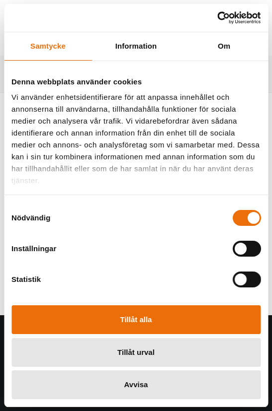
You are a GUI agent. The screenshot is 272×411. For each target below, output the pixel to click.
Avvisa (136, 384)
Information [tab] (136, 46)
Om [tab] (224, 46)
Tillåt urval (136, 352)
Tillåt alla (136, 319)
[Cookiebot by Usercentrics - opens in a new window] (217, 17)
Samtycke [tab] (48, 46)
